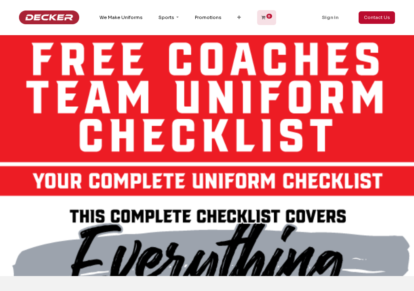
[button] (239, 17)
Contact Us (377, 17)
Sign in (330, 17)
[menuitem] (120, 17)
